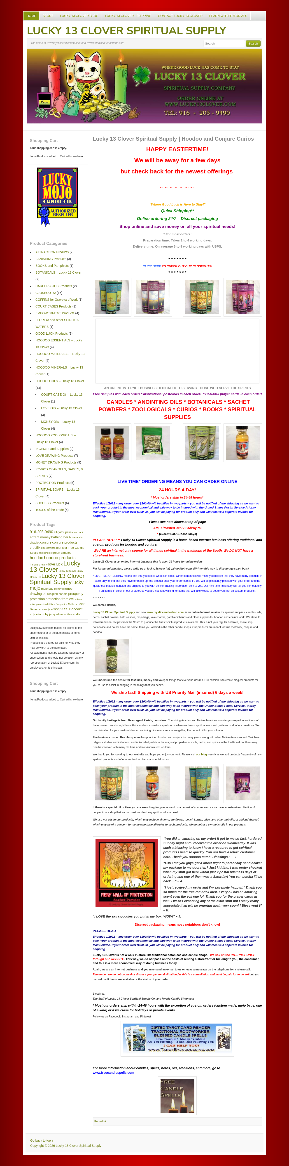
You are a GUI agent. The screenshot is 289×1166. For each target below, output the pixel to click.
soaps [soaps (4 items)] (58, 609)
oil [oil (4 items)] (44, 593)
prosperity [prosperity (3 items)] (75, 594)
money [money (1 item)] (57, 588)
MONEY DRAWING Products (55, 462)
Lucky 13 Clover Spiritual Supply (126, 30)
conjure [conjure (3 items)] (45, 542)
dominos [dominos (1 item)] (50, 547)
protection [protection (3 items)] (37, 599)
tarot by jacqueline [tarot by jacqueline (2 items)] (50, 614)
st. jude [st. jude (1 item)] (33, 614)
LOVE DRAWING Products (54, 455)
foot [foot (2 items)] (64, 547)
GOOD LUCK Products (51, 333)
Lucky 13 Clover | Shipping (128, 16)
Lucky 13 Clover (104, 955)
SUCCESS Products (49, 503)
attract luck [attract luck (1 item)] (77, 532)
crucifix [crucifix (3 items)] (35, 547)
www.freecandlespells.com (113, 1072)
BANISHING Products (50, 259)
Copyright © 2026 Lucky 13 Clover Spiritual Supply (65, 1145)
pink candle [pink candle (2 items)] (60, 594)
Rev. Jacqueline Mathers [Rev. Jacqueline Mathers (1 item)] (64, 604)
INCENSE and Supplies (52, 449)
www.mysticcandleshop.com (165, 612)
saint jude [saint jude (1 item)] (47, 609)
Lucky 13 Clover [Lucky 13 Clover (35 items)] (55, 566)
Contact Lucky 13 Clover (180, 16)
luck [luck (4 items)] (59, 564)
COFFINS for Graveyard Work (56, 299)
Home (31, 16)
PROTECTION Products (52, 483)
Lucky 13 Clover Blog (79, 16)
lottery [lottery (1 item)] (44, 564)
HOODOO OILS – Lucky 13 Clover (59, 381)
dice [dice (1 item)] (43, 547)
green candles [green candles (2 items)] (61, 552)
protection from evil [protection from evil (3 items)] (60, 599)
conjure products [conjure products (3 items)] (64, 542)
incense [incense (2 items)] (35, 564)
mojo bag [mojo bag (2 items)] (47, 588)
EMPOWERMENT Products (54, 313)
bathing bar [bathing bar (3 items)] (59, 537)
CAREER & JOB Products (53, 286)
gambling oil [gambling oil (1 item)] (45, 552)
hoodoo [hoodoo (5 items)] (36, 558)
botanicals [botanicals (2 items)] (76, 537)
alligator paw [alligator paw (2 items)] (62, 532)
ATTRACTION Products (52, 252)
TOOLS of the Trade (49, 510)
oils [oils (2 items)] (49, 594)
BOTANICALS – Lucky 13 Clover (58, 272)
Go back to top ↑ (41, 1140)
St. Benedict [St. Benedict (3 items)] (73, 609)
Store (48, 16)
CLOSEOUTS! (45, 293)
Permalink (100, 1121)
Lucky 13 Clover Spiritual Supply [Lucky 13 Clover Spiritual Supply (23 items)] (57, 578)
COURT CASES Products (53, 306)
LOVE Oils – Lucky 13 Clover (61, 408)
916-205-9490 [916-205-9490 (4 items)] (41, 532)
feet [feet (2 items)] (58, 547)
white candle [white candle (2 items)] (71, 614)
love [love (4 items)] (51, 564)
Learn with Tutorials (228, 16)
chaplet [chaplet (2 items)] (35, 542)
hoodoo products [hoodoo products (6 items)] (60, 557)
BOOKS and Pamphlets (52, 265)
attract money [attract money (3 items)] (40, 537)
